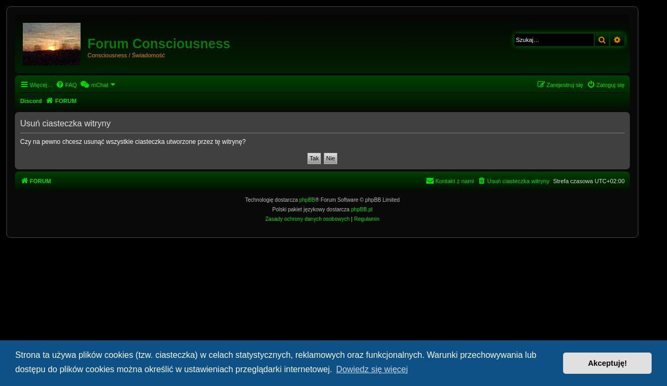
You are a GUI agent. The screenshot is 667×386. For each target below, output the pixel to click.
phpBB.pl (362, 209)
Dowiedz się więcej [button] (372, 369)
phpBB (307, 200)
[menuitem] (66, 85)
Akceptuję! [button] (607, 363)
